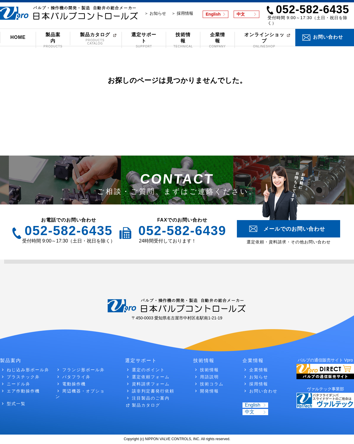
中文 (241, 14)
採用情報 (258, 384)
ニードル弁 (18, 384)
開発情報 (209, 391)
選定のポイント (148, 369)
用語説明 (209, 376)
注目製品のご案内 (151, 398)
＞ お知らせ (155, 13)
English (213, 14)
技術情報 (183, 40)
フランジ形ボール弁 (83, 369)
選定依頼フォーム (151, 376)
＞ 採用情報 (182, 13)
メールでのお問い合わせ (294, 229)
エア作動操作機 (23, 391)
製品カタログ (95, 38)
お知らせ (258, 376)
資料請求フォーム (151, 384)
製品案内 (53, 40)
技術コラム (212, 384)
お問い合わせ (328, 36)
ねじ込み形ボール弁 (28, 369)
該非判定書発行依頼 (153, 391)
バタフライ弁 (76, 376)
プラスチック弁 (23, 376)
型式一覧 (16, 403)
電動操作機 (74, 384)
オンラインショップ (264, 40)
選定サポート (144, 40)
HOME (18, 37)
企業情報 (217, 40)
